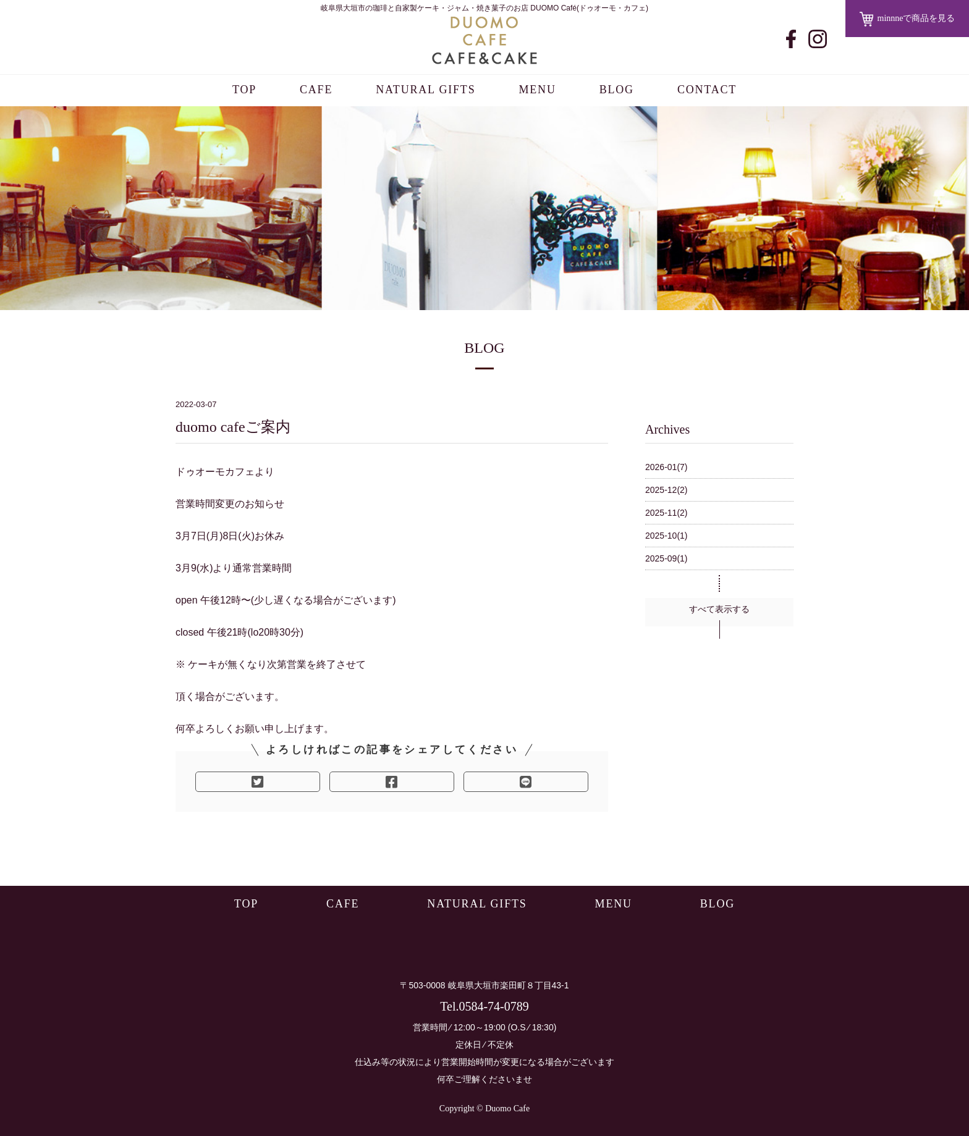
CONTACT (707, 89)
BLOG (616, 89)
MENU (537, 89)
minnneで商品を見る (907, 19)
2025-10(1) (666, 536)
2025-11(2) (666, 513)
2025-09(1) (666, 558)
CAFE (316, 89)
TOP (244, 89)
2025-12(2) (666, 490)
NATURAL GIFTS (425, 89)
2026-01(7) (666, 467)
